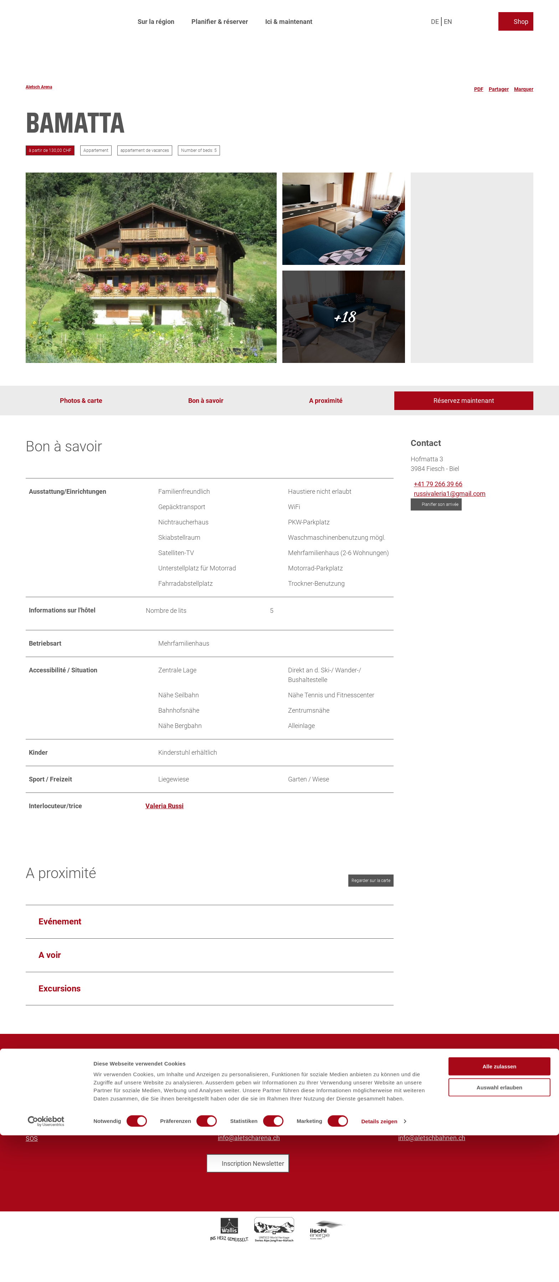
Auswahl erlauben (499, 1234)
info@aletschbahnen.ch (431, 1138)
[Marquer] (523, 87)
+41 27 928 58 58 (242, 1122)
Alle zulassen (499, 1213)
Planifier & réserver (219, 20)
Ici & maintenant (288, 20)
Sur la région (156, 20)
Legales (37, 1129)
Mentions (39, 1109)
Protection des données (59, 1119)
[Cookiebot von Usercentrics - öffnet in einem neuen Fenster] (46, 1268)
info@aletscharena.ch (249, 1138)
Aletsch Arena (39, 86)
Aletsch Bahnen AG (53, 1071)
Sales (33, 1090)
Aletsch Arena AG (51, 1061)
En (448, 19)
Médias (36, 1080)
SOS (32, 1138)
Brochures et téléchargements (69, 1100)
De (435, 19)
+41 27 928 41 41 (422, 1122)
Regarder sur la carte (371, 880)
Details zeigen (379, 1268)
